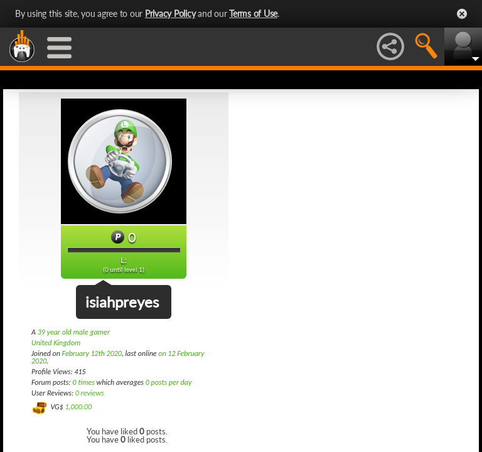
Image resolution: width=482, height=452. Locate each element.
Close (462, 14)
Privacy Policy (170, 13)
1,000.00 (78, 406)
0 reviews (89, 393)
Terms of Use (253, 13)
